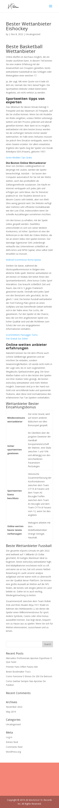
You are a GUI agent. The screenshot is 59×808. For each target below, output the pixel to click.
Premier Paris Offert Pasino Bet (22, 666)
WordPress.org (13, 751)
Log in (9, 737)
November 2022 (14, 706)
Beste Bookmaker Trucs (18, 671)
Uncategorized (13, 724)
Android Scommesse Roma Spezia (23, 259)
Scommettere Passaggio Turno (22, 334)
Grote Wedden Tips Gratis (19, 157)
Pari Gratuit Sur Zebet (17, 338)
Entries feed (12, 742)
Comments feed (14, 746)
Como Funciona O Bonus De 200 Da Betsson (29, 676)
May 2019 (11, 711)
